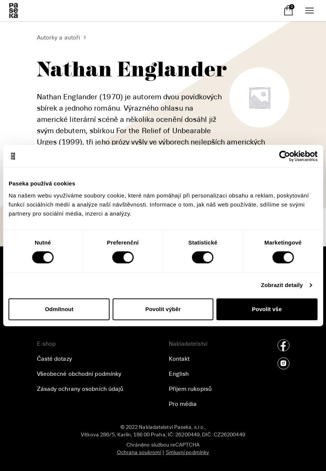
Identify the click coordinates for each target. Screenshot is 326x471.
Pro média (183, 404)
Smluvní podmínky (187, 452)
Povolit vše (267, 309)
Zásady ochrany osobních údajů (80, 389)
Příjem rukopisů (190, 389)
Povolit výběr (162, 309)
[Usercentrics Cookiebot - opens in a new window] (284, 156)
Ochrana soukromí (139, 452)
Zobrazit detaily (282, 285)
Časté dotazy (54, 359)
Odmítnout (59, 309)
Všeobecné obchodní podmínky (79, 374)
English (179, 374)
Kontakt (179, 359)
